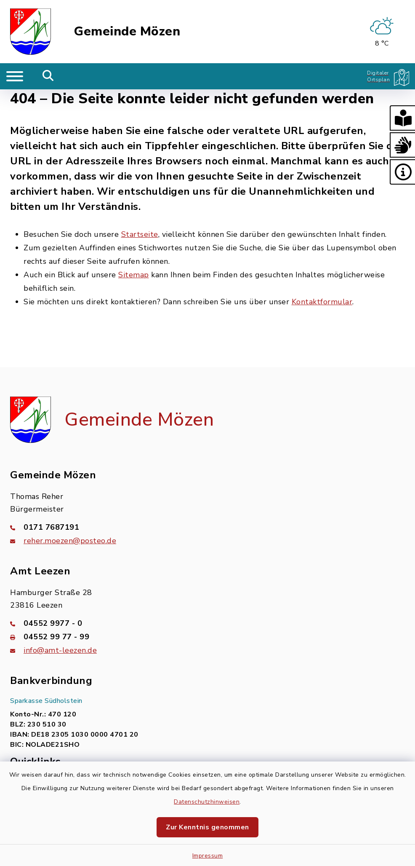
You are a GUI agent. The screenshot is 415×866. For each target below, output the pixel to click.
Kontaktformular (322, 302)
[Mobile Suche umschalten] (48, 76)
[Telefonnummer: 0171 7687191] (207, 527)
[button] (402, 118)
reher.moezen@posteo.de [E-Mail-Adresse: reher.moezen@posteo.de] (70, 541)
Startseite (139, 234)
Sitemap (133, 275)
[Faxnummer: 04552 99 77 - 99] (207, 637)
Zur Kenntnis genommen (207, 827)
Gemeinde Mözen (127, 31)
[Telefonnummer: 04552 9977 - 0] (207, 623)
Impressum (207, 856)
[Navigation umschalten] (14, 76)
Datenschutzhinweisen (206, 802)
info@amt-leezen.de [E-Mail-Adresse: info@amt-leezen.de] (60, 650)
